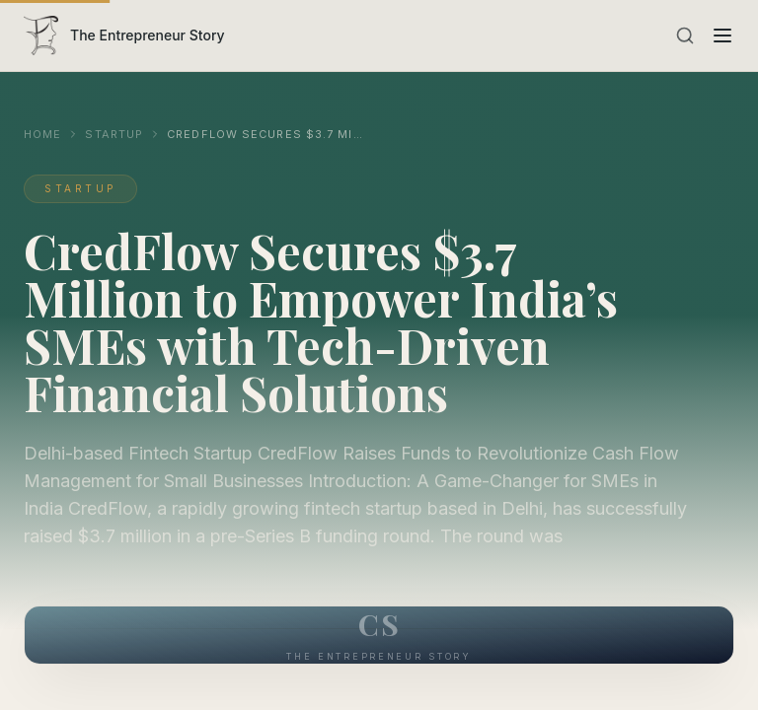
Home (42, 134)
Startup (114, 134)
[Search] (685, 35)
